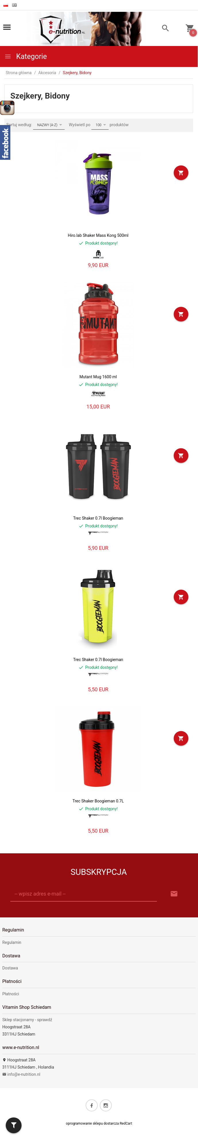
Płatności (10, 994)
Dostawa (10, 968)
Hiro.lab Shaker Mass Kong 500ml (98, 235)
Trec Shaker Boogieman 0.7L (98, 801)
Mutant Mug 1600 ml (98, 376)
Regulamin (11, 942)
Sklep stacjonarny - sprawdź (27, 1019)
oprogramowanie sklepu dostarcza (92, 1123)
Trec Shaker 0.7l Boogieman (98, 518)
